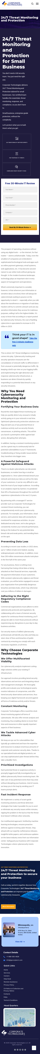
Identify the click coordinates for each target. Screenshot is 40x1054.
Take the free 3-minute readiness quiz (24, 342)
